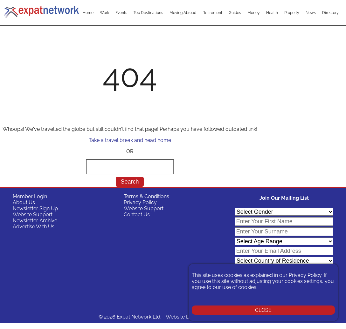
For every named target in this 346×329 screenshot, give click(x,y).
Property (291, 12)
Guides (235, 12)
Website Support (32, 214)
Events (121, 12)
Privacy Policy (140, 202)
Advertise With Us (33, 227)
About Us (24, 202)
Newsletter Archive (35, 221)
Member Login (30, 196)
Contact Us (137, 214)
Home (88, 12)
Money (253, 12)
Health (272, 12)
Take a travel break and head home (130, 140)
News (311, 12)
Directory (330, 12)
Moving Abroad (183, 12)
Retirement (212, 12)
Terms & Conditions (146, 196)
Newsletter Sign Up (35, 208)
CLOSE (263, 310)
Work (104, 12)
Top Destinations (148, 12)
